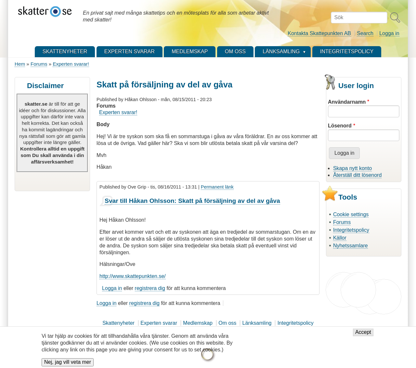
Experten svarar (158, 323)
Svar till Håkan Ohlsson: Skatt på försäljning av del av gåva (192, 200)
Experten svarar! (71, 64)
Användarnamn (347, 102)
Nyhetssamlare (350, 245)
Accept (363, 335)
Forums (39, 64)
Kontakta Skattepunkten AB (319, 33)
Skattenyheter (118, 323)
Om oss (227, 323)
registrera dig (150, 288)
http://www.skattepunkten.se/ (132, 276)
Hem (20, 64)
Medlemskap (198, 323)
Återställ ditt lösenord (357, 175)
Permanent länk (217, 187)
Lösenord (340, 125)
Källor (339, 238)
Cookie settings (351, 214)
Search (365, 33)
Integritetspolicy (351, 230)
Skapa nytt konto (352, 168)
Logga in (389, 33)
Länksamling (257, 323)
